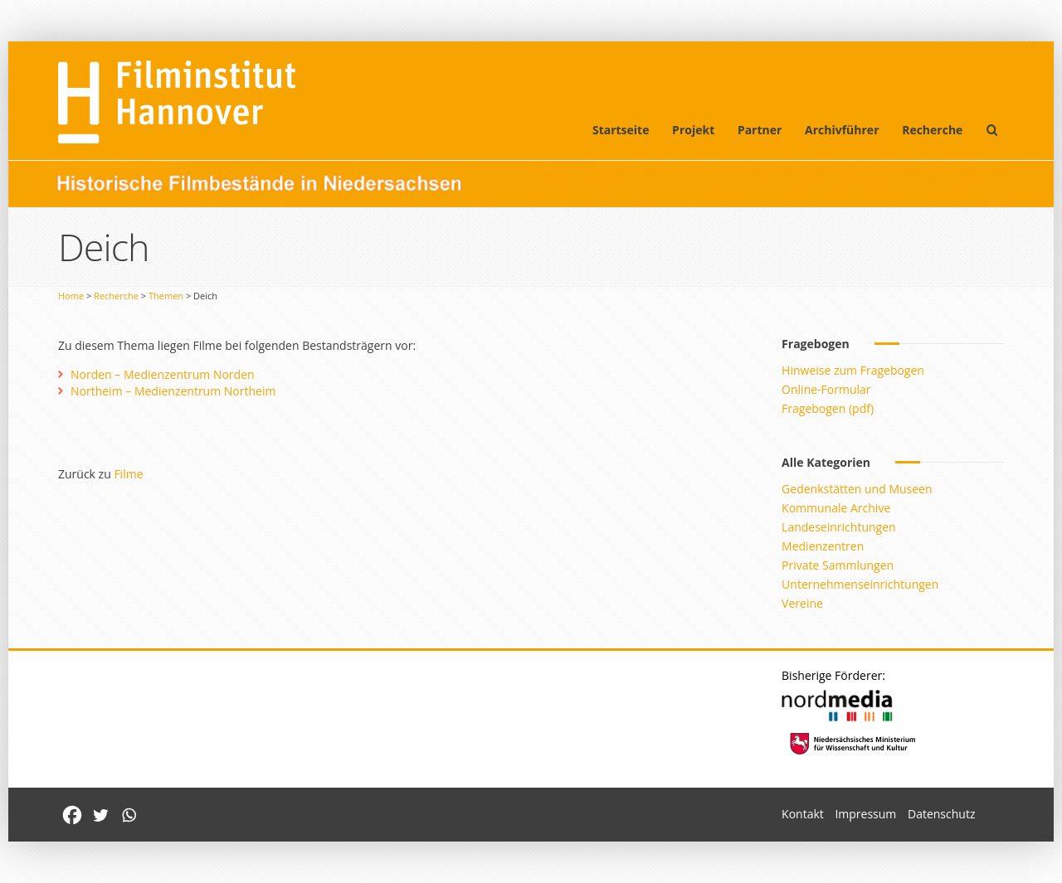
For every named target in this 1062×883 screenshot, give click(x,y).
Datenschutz (941, 814)
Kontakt (803, 814)
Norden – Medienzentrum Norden (163, 374)
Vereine (802, 603)
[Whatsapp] (128, 815)
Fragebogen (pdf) (828, 408)
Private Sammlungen (838, 565)
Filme (128, 474)
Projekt (693, 130)
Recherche (932, 130)
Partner (760, 130)
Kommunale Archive (836, 508)
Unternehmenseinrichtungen (860, 584)
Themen (166, 295)
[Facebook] (72, 815)
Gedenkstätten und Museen (857, 489)
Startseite (621, 130)
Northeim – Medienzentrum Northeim (173, 391)
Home (71, 295)
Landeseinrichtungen (839, 527)
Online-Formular (826, 389)
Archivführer (842, 130)
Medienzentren (823, 546)
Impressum (865, 814)
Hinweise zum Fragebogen (853, 370)
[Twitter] (100, 815)
